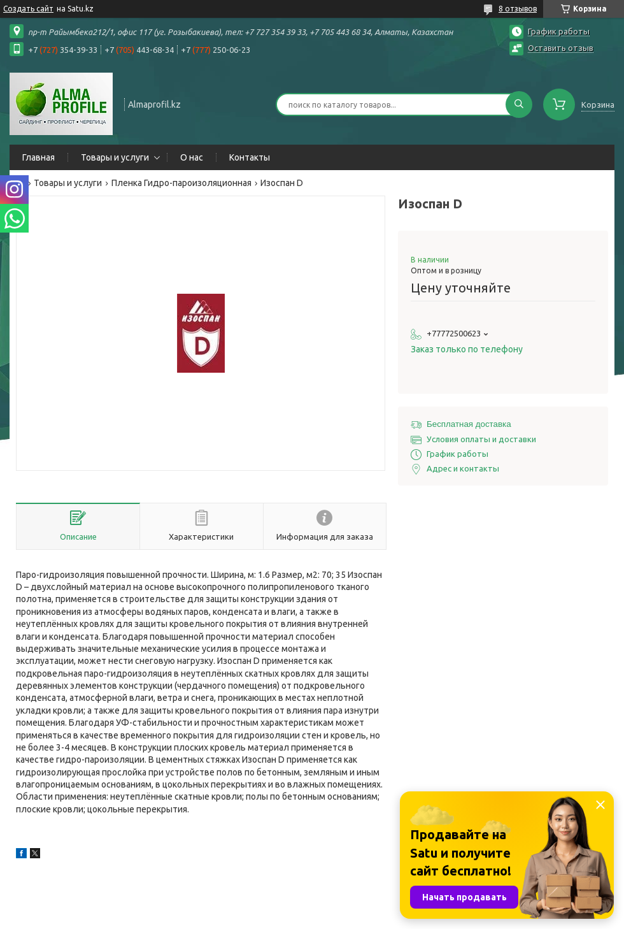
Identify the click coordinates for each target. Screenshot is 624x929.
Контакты (249, 157)
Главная (38, 157)
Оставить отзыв (560, 47)
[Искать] (519, 104)
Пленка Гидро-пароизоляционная (181, 183)
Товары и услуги (115, 157)
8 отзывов (518, 8)
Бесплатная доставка (469, 424)
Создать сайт (28, 8)
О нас (191, 157)
